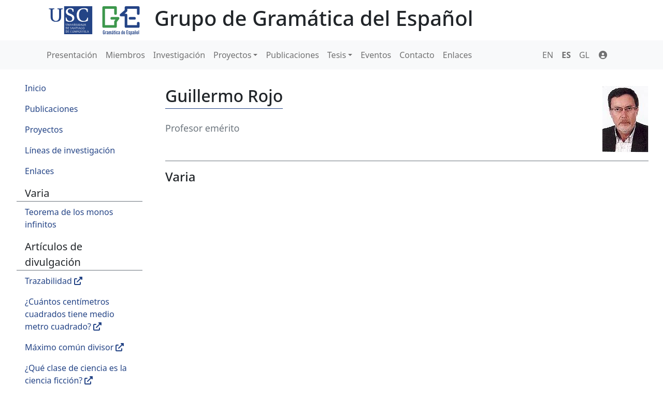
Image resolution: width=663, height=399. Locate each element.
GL (584, 55)
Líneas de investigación (70, 150)
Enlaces (457, 55)
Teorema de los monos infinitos (69, 218)
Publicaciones (292, 55)
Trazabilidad (53, 281)
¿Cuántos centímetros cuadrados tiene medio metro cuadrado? (69, 314)
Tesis (336, 55)
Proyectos (232, 55)
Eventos (376, 55)
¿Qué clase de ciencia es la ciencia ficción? (76, 374)
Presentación (72, 55)
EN (547, 55)
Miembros (125, 55)
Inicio (35, 88)
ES (566, 55)
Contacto (417, 55)
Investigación (179, 55)
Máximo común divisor (74, 347)
